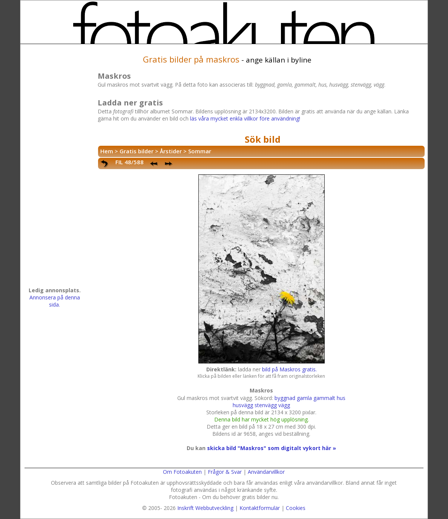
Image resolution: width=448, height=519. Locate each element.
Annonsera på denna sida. (54, 301)
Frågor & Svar (225, 471)
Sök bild (263, 139)
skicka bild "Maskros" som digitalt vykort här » (271, 448)
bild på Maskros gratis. (289, 369)
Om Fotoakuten (182, 471)
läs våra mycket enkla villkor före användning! (245, 118)
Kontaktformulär (259, 507)
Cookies (295, 507)
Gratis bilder (136, 151)
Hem (106, 151)
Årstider (171, 151)
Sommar (199, 151)
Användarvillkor (266, 471)
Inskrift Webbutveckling (205, 507)
